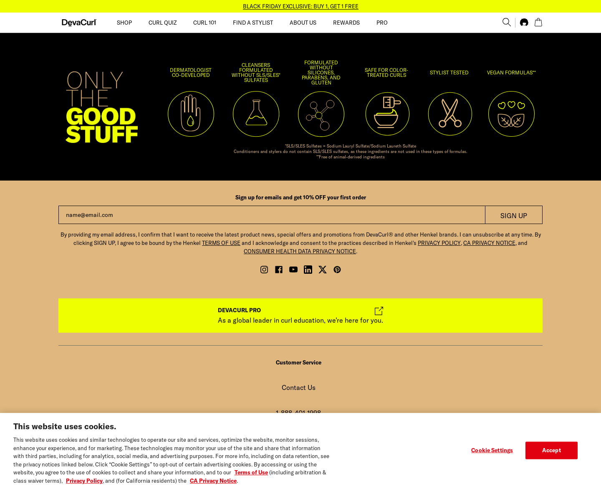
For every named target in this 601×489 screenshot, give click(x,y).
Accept (551, 455)
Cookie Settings (492, 455)
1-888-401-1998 (298, 413)
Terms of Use (251, 477)
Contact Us (299, 387)
